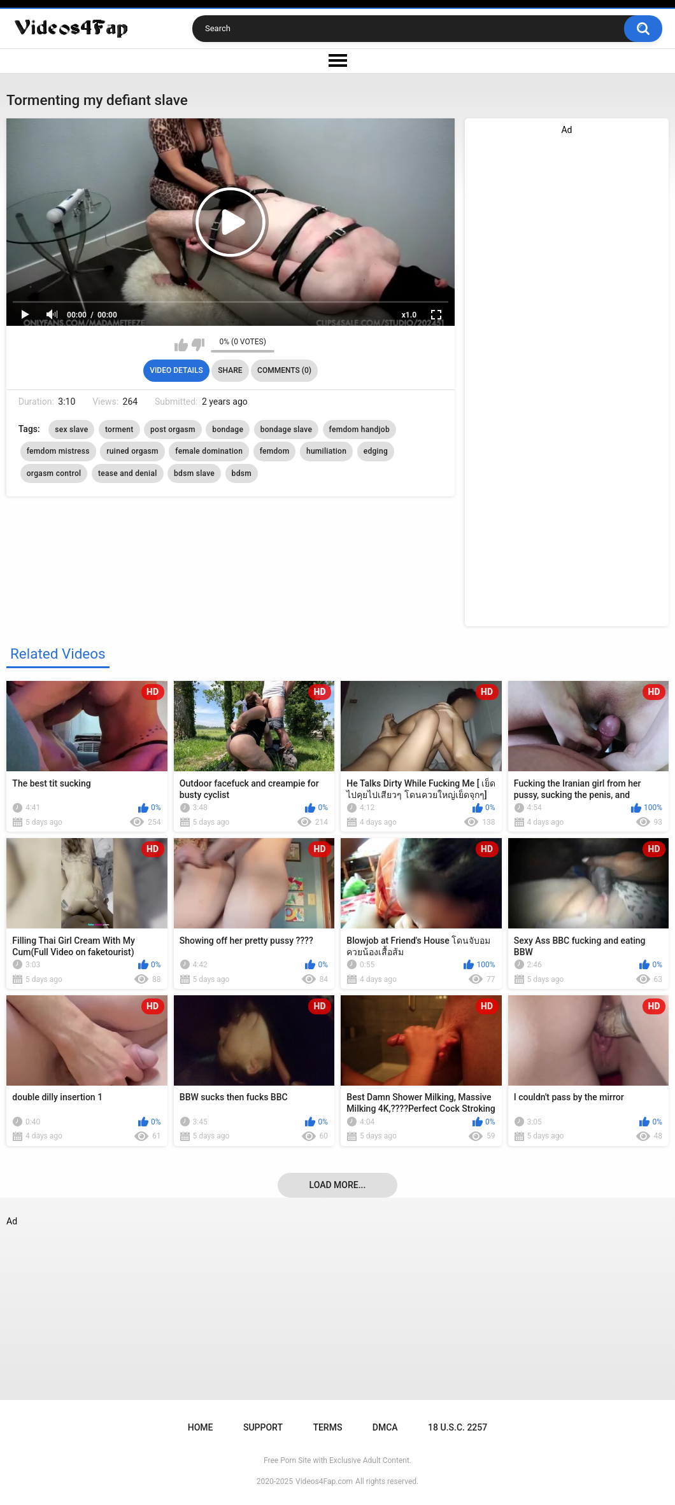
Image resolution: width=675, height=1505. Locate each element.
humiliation (326, 451)
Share (230, 370)
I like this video (181, 345)
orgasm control (54, 473)
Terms (327, 1427)
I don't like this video (197, 345)
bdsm (242, 473)
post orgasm (172, 429)
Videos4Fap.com (324, 1481)
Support (263, 1427)
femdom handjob (359, 429)
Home (200, 1427)
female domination (209, 451)
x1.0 (409, 315)
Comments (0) (284, 370)
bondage (227, 429)
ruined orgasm (132, 451)
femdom (275, 451)
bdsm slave (194, 473)
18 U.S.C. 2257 (457, 1427)
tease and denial (127, 473)
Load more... (337, 1185)
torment (119, 429)
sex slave (71, 429)
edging (376, 451)
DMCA (385, 1427)
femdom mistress (58, 451)
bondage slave (286, 429)
